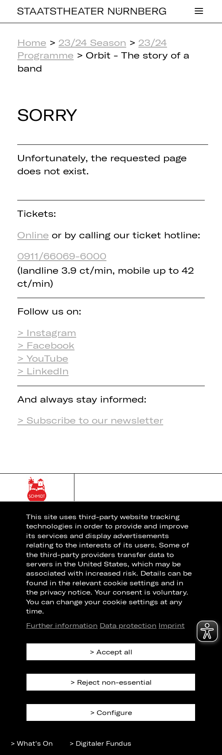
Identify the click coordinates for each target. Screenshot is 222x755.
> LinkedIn (43, 370)
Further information (62, 625)
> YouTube (42, 357)
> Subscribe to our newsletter (90, 419)
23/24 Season (92, 42)
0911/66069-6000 (61, 255)
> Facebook (45, 344)
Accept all (114, 652)
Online (33, 234)
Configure (114, 712)
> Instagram (46, 332)
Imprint (172, 625)
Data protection (128, 625)
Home (31, 42)
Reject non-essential (114, 682)
